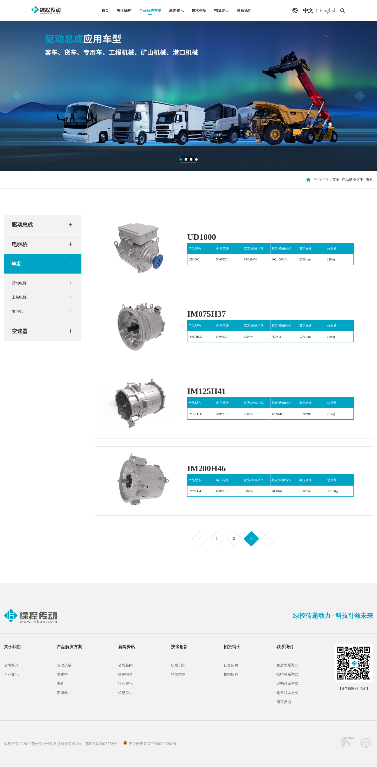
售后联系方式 (287, 665)
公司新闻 (125, 665)
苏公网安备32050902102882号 (151, 744)
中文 (308, 10)
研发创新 (178, 665)
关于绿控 (124, 11)
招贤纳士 (221, 11)
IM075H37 (206, 314)
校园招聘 (231, 674)
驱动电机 (19, 283)
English (328, 10)
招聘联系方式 (287, 674)
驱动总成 (22, 224)
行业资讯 (125, 684)
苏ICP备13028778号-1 (102, 744)
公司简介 (11, 665)
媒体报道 (125, 674)
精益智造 (178, 674)
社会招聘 (231, 665)
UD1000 (201, 237)
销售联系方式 (287, 693)
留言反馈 (283, 702)
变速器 (19, 331)
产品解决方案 (150, 11)
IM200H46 (206, 468)
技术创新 (199, 11)
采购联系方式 (287, 684)
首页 (105, 11)
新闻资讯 (176, 11)
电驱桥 (19, 244)
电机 (369, 180)
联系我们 (244, 11)
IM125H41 (206, 391)
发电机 (17, 311)
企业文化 (11, 674)
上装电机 (19, 297)
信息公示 (125, 693)
